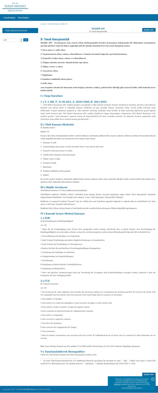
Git (26, 40)
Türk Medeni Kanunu (53, 24)
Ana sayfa (121, 7)
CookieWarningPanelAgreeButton (131, 388)
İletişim (151, 7)
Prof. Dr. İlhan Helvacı (28, 389)
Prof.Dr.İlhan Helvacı (136, 7)
